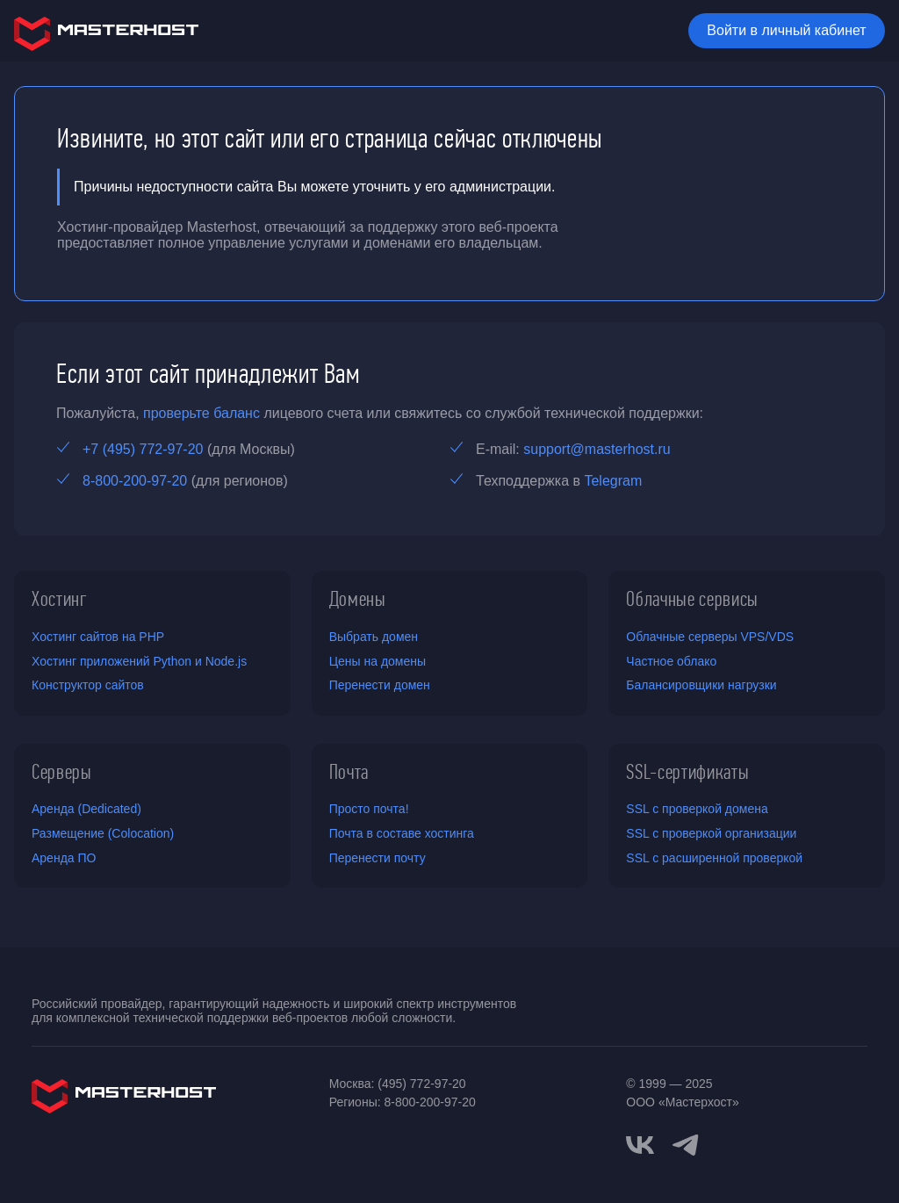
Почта (349, 772)
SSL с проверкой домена (696, 809)
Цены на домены (377, 661)
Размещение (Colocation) (103, 833)
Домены (357, 599)
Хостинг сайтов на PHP (98, 637)
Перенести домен (379, 685)
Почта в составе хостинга (401, 833)
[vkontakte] (640, 1145)
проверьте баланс (201, 413)
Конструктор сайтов (88, 685)
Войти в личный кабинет (786, 30)
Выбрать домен (373, 637)
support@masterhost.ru (596, 449)
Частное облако (671, 661)
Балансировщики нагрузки (701, 685)
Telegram (613, 480)
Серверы (62, 772)
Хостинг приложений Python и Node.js (139, 661)
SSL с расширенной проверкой (714, 858)
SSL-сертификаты (687, 772)
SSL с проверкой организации (711, 833)
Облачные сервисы (692, 599)
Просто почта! (369, 809)
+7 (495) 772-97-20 (143, 449)
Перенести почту (377, 858)
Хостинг (60, 599)
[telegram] (686, 1143)
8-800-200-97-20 (135, 480)
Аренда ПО (64, 858)
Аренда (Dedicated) (86, 809)
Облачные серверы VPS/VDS (710, 637)
